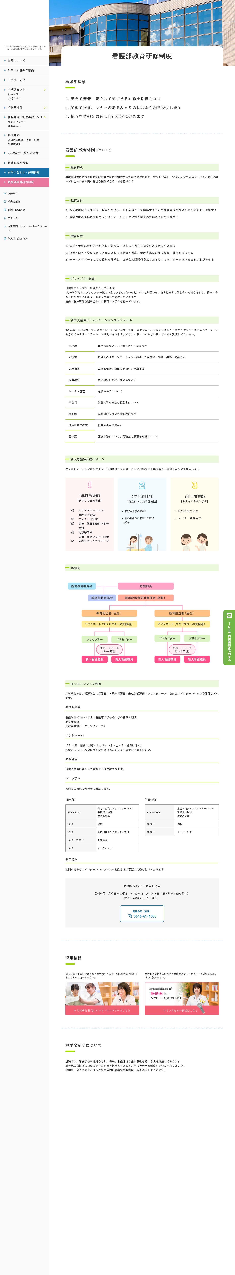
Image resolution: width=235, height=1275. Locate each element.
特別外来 (13, 136)
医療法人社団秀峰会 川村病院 (25, 23)
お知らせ (13, 194)
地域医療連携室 (18, 163)
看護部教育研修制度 (21, 183)
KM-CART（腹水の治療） (24, 154)
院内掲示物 (14, 202)
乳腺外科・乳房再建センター (26, 118)
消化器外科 (15, 108)
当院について (16, 61)
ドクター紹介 (16, 81)
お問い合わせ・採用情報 (24, 173)
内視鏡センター (18, 90)
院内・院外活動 (16, 210)
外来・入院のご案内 (21, 71)
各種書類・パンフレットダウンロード (27, 229)
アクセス (13, 219)
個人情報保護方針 (17, 239)
